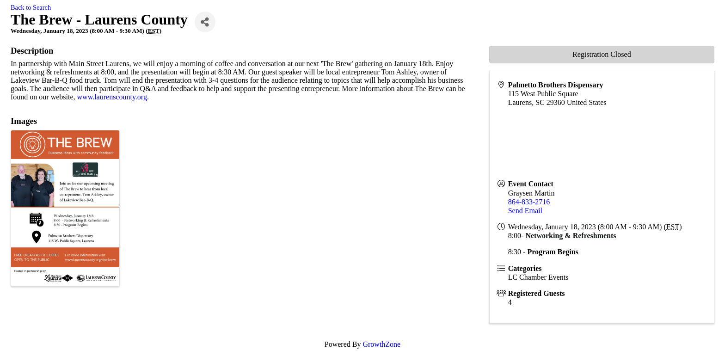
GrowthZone (381, 344)
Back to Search (31, 7)
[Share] (205, 22)
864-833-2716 (529, 202)
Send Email (525, 211)
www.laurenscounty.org (112, 97)
